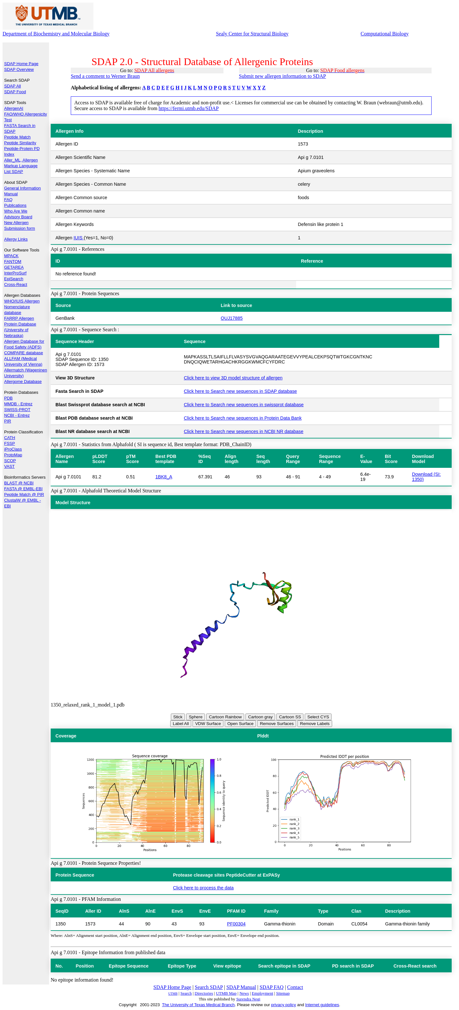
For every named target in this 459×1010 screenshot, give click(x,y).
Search (186, 993)
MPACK (11, 255)
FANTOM (12, 261)
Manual (11, 193)
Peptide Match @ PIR (24, 494)
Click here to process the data (203, 887)
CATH (9, 437)
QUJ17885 (232, 318)
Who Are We (15, 211)
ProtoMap (13, 455)
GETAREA (14, 267)
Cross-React (15, 284)
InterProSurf (15, 273)
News (244, 993)
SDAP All (12, 86)
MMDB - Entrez (18, 403)
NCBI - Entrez (17, 415)
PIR (7, 421)
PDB (8, 398)
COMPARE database (23, 352)
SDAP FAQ (272, 987)
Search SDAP (209, 987)
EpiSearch (13, 278)
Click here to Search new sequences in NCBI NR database (243, 431)
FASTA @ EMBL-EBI (23, 488)
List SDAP (13, 171)
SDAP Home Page (21, 63)
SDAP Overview (19, 69)
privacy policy (283, 1004)
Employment (262, 993)
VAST (9, 466)
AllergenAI (13, 108)
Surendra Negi (248, 999)
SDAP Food (15, 91)
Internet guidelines (322, 1004)
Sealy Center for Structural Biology (252, 33)
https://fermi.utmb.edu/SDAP (189, 108)
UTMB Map (226, 993)
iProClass (13, 449)
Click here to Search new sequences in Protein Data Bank (243, 418)
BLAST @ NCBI (18, 483)
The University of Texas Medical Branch (198, 1004)
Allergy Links (16, 239)
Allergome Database (23, 381)
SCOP (10, 460)
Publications (15, 205)
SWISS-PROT (17, 409)
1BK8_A (164, 476)
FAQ (8, 199)
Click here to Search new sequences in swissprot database (244, 404)
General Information (22, 188)
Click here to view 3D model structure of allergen (233, 377)
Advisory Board (18, 216)
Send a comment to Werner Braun (105, 76)
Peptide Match (17, 137)
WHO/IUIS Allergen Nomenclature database (22, 307)
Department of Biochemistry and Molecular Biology (56, 33)
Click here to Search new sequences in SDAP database (240, 391)
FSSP (9, 443)
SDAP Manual (241, 987)
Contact (295, 987)
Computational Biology (385, 33)
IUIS (79, 237)
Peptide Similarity (20, 142)
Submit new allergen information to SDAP (282, 76)
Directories (204, 993)
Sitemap (283, 993)
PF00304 (236, 923)
